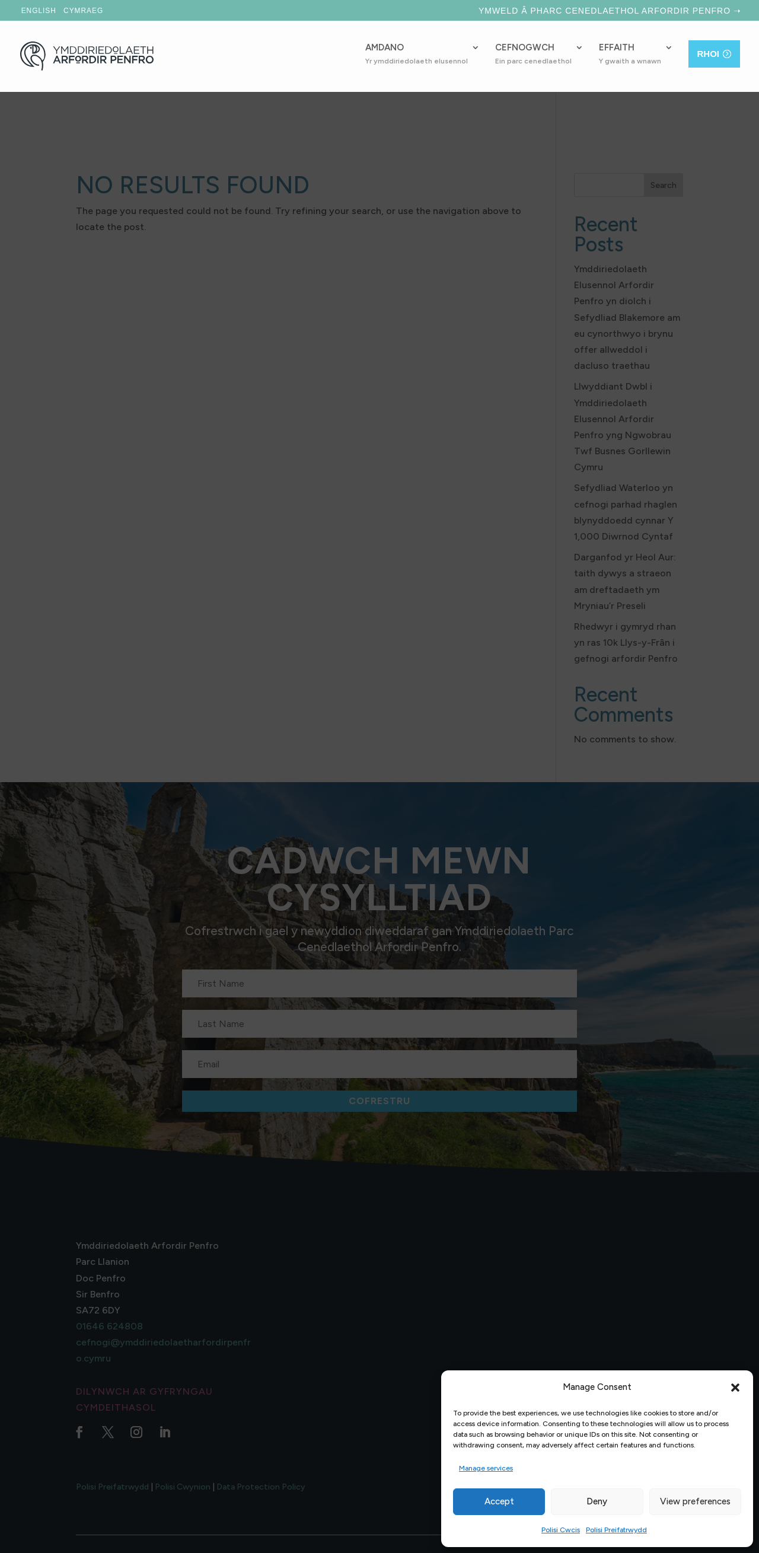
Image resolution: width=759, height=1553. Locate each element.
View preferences (695, 1501)
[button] (735, 1387)
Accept (499, 1501)
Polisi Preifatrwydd (616, 1530)
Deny (596, 1501)
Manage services (486, 1468)
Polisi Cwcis (560, 1530)
